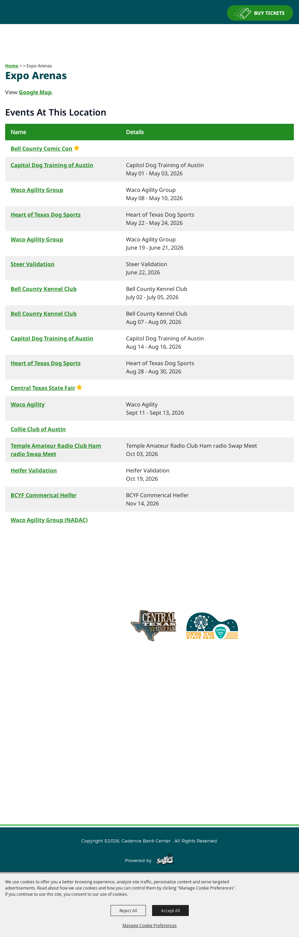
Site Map (150, 776)
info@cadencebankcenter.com (179, 672)
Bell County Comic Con (41, 148)
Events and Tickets (149, 721)
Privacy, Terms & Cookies (150, 787)
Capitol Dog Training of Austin (52, 165)
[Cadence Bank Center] (150, 36)
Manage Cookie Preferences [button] (150, 925)
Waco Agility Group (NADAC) (49, 520)
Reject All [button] (128, 910)
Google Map (35, 92)
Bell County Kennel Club (44, 289)
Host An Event (149, 732)
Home (12, 66)
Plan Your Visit (149, 743)
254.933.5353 (236, 672)
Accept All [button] (170, 910)
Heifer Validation (34, 470)
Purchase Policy (150, 798)
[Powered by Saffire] (165, 860)
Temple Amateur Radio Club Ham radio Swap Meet (56, 450)
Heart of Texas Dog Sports (46, 214)
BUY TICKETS (269, 13)
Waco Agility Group (37, 190)
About (149, 710)
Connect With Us (149, 754)
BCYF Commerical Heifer (44, 495)
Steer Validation (33, 264)
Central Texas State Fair (43, 388)
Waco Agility (28, 404)
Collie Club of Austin (38, 429)
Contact (149, 765)
